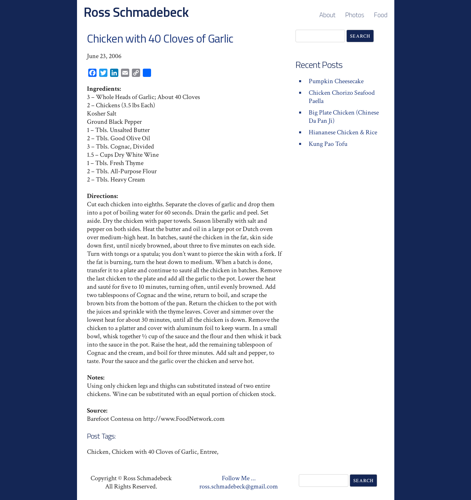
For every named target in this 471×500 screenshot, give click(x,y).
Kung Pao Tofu (328, 144)
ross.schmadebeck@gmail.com (238, 486)
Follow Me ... (239, 478)
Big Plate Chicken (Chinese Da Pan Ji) (344, 116)
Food (380, 15)
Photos (354, 15)
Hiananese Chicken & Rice (343, 132)
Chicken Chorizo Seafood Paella (342, 96)
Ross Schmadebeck (136, 12)
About (327, 15)
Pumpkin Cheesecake (336, 81)
